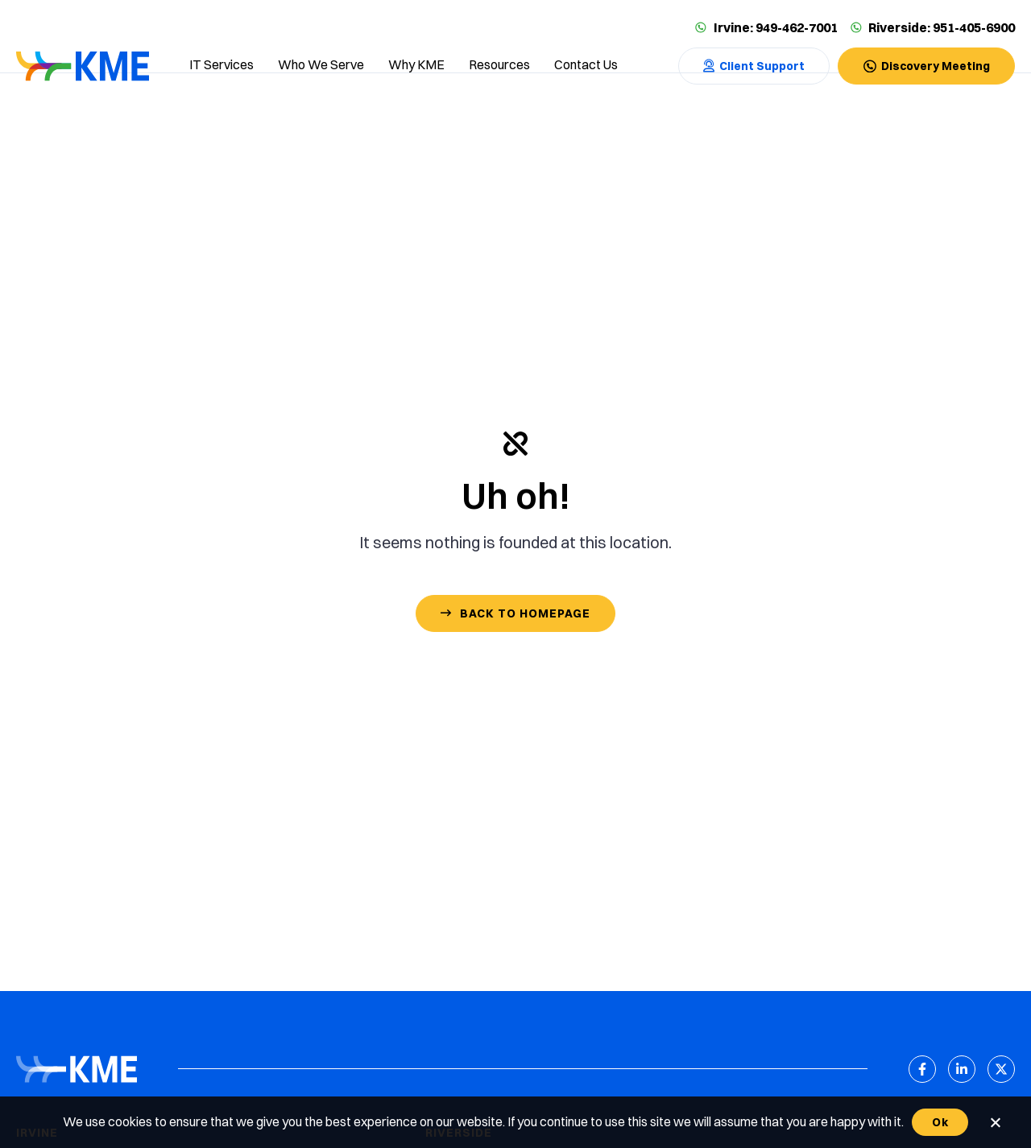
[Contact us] (586, 66)
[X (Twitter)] (1001, 1069)
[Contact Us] (754, 66)
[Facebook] (922, 1069)
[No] (995, 1122)
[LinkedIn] (961, 1069)
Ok (940, 1122)
